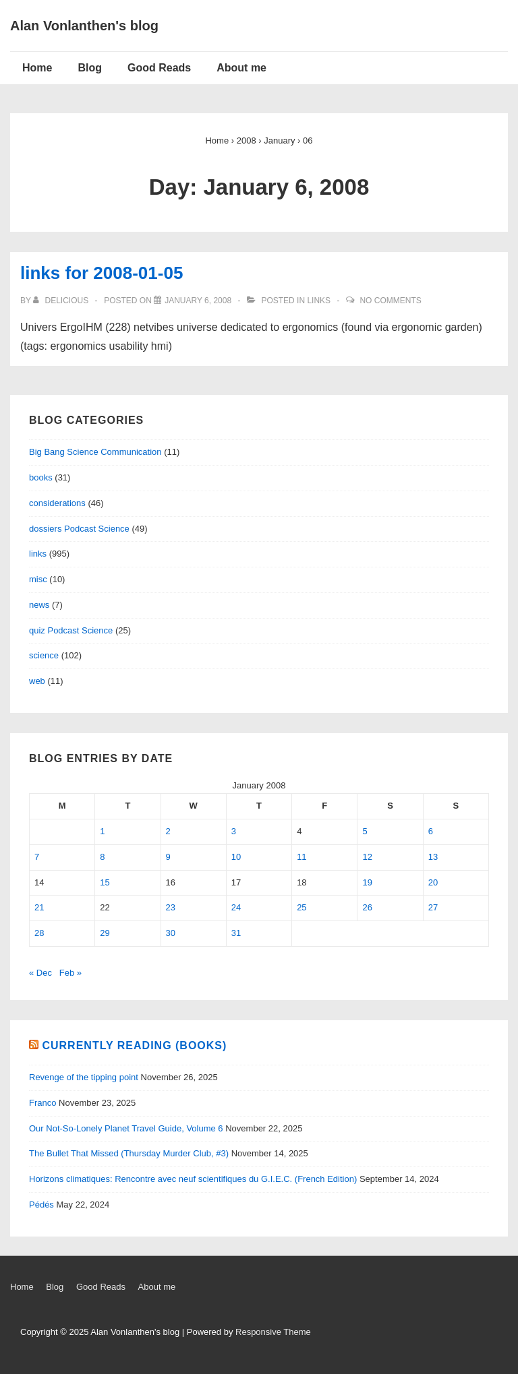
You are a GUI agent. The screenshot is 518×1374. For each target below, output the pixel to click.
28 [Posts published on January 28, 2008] (39, 933)
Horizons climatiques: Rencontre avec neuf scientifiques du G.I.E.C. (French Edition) (193, 1179)
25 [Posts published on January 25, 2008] (301, 907)
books (41, 477)
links (318, 300)
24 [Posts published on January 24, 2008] (236, 907)
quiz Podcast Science (71, 630)
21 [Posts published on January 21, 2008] (39, 907)
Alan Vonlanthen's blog (84, 25)
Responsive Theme (273, 1332)
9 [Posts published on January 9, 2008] (168, 857)
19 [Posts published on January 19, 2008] (367, 882)
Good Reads (159, 67)
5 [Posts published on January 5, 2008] (364, 831)
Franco (42, 1103)
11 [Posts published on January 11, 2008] (301, 857)
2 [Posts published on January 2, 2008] (168, 831)
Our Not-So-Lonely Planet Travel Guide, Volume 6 (126, 1128)
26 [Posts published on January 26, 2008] (367, 907)
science (44, 655)
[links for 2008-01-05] (198, 300)
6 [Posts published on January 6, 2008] (430, 831)
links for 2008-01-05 (101, 273)
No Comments (390, 300)
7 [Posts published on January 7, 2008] (36, 857)
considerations (57, 503)
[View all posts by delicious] (61, 300)
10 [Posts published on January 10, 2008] (236, 857)
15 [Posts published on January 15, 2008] (104, 882)
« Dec (40, 973)
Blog (90, 67)
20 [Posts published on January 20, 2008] (433, 882)
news (39, 605)
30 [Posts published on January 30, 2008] (170, 933)
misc (38, 579)
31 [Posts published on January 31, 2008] (236, 933)
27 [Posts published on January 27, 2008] (433, 907)
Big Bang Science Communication (95, 452)
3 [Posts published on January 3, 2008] (233, 831)
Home (37, 67)
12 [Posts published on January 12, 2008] (367, 857)
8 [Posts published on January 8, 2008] (102, 857)
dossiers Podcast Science (79, 529)
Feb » (70, 973)
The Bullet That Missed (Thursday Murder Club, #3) (129, 1153)
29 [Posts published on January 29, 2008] (104, 933)
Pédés (41, 1204)
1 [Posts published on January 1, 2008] (102, 831)
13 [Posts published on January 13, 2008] (433, 857)
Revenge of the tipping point (83, 1077)
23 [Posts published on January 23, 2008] (170, 907)
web (37, 681)
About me (241, 67)
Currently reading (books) (134, 1045)
